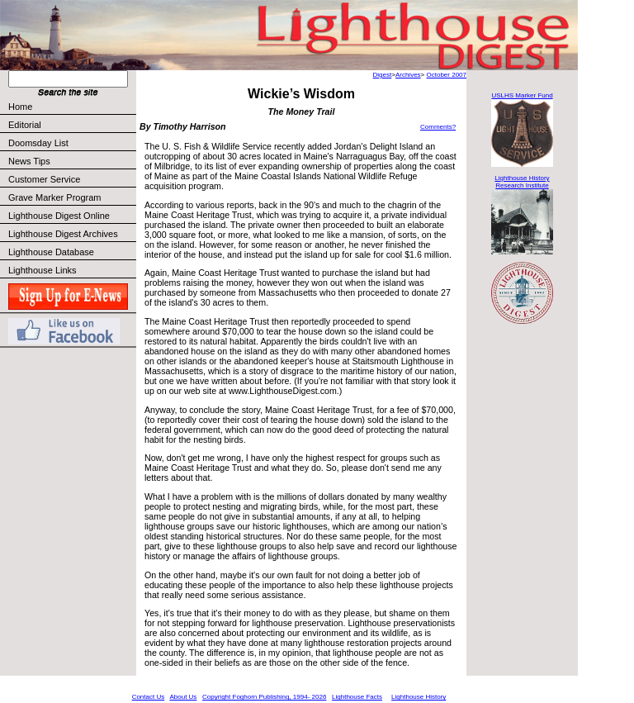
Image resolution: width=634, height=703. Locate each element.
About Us (182, 697)
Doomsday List (38, 143)
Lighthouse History (418, 697)
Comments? (438, 127)
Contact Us (148, 697)
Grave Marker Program (54, 197)
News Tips (29, 161)
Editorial (71, 125)
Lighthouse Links (42, 270)
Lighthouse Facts (357, 697)
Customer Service (71, 179)
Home (20, 107)
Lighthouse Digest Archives (63, 234)
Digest (382, 74)
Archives (408, 74)
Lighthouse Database (51, 252)
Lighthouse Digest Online (59, 216)
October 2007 (446, 74)
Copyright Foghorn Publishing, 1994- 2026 (264, 697)
